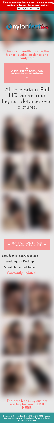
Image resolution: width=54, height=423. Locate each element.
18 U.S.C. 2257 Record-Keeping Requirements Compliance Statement (27, 417)
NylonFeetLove (22, 416)
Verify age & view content (28, 8)
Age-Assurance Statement (34, 419)
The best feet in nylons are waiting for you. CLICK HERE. (27, 404)
